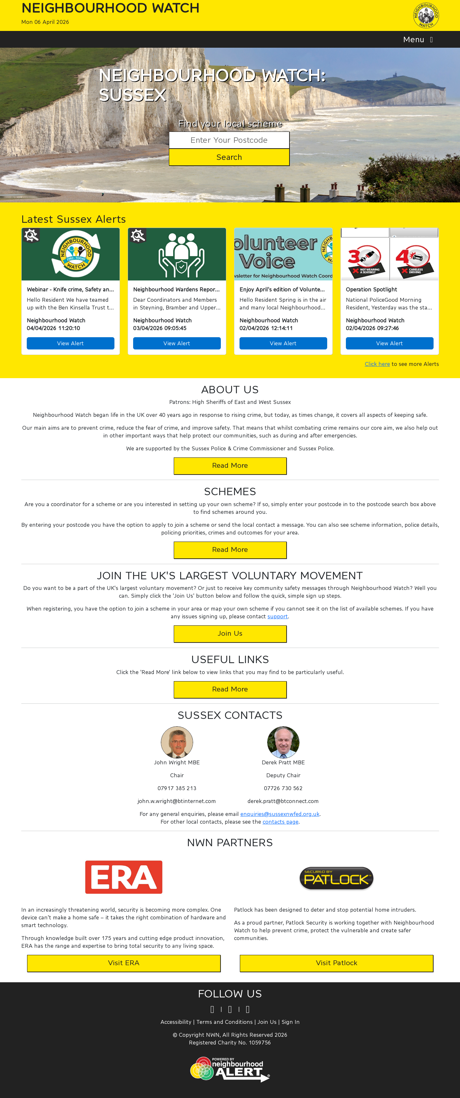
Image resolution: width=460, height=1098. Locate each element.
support (278, 616)
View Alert (70, 343)
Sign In (290, 1022)
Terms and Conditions (224, 1022)
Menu (419, 39)
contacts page (281, 822)
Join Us (267, 1022)
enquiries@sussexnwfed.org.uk (279, 814)
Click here (377, 364)
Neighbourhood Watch (110, 7)
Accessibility (176, 1022)
